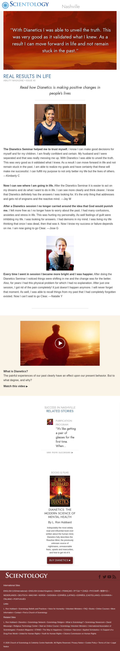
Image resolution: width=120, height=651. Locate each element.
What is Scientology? (75, 622)
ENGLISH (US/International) (15, 591)
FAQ (85, 609)
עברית (77, 590)
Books (92, 609)
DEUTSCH (22, 595)
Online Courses (102, 609)
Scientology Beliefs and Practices (33, 609)
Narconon (77, 630)
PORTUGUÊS (19, 599)
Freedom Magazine (25, 630)
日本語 (85, 591)
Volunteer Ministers (74, 609)
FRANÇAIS (67, 591)
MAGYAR (33, 595)
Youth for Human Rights (52, 634)
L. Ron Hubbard (10, 609)
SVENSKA (51, 595)
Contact (18, 612)
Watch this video (15, 386)
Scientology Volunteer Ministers (73, 626)
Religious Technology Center (26, 626)
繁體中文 (104, 591)
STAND (38, 630)
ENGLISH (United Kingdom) (41, 591)
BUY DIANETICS (60, 560)
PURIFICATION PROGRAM (64, 422)
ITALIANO (7, 599)
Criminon (67, 630)
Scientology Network (36, 622)
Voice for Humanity (56, 609)
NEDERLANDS (9, 595)
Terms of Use (104, 643)
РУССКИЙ (94, 591)
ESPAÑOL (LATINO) (66, 595)
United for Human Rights (29, 634)
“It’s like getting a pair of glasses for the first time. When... (66, 437)
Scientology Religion (55, 622)
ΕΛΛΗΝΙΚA (106, 595)
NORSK (42, 595)
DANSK (57, 591)
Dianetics (22, 622)
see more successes (60, 452)
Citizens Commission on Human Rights (79, 634)
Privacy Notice (77, 643)
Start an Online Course (49, 626)
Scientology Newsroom (95, 622)
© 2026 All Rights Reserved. (37, 643)
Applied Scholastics (91, 630)
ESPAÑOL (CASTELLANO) (88, 595)
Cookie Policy (91, 643)
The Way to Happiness (52, 630)
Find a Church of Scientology (35, 612)
